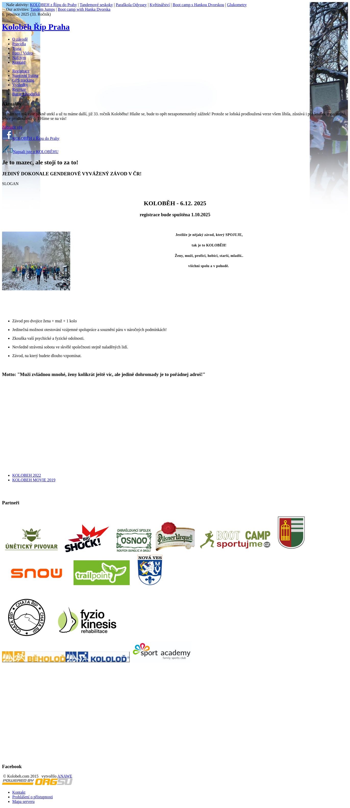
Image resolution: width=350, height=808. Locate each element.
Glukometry (237, 5)
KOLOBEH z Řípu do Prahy (53, 5)
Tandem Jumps (42, 9)
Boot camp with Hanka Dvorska (84, 9)
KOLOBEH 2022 (26, 475)
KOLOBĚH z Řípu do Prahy (30, 138)
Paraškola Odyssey (131, 5)
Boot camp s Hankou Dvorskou (198, 5)
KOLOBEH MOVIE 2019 (33, 480)
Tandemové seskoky (96, 5)
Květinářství (160, 5)
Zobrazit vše (12, 127)
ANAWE (64, 776)
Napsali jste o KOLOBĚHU (30, 152)
